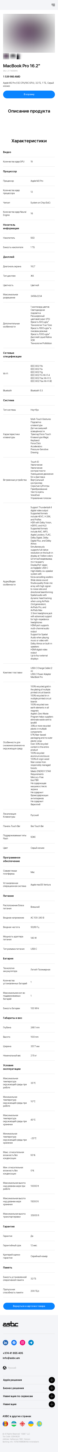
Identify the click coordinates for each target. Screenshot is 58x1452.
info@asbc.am (11, 1358)
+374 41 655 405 (13, 1353)
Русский (12, 1368)
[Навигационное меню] (53, 5)
